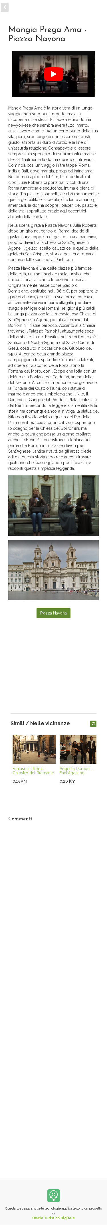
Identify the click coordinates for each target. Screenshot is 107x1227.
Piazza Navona (53, 613)
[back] (5, 7)
